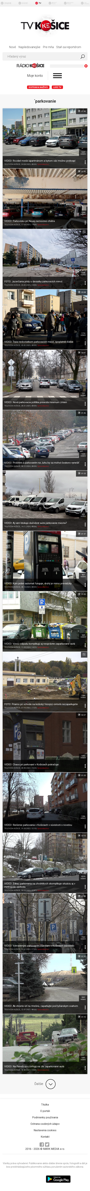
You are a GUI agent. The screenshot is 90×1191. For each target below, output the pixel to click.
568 (83, 636)
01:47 (82, 533)
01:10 (82, 1016)
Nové (12, 47)
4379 (83, 877)
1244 (83, 213)
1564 (83, 696)
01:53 (82, 473)
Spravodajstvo (43, 164)
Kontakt (45, 1136)
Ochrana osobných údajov (45, 1123)
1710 (83, 334)
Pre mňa (48, 47)
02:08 (82, 896)
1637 (83, 153)
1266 (83, 817)
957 (83, 576)
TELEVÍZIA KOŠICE (12, 164)
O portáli (45, 1111)
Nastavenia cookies (45, 1130)
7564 (83, 938)
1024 (83, 455)
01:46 (82, 111)
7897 (83, 998)
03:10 (82, 835)
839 (83, 515)
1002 (83, 757)
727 (83, 395)
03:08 (82, 292)
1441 (83, 1059)
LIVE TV (57, 87)
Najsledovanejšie (29, 47)
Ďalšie (45, 1084)
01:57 (82, 956)
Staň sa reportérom (68, 47)
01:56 (82, 171)
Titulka (45, 1104)
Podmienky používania (45, 1117)
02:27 (82, 714)
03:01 (82, 352)
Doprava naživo (38, 87)
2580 (83, 274)
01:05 (82, 594)
